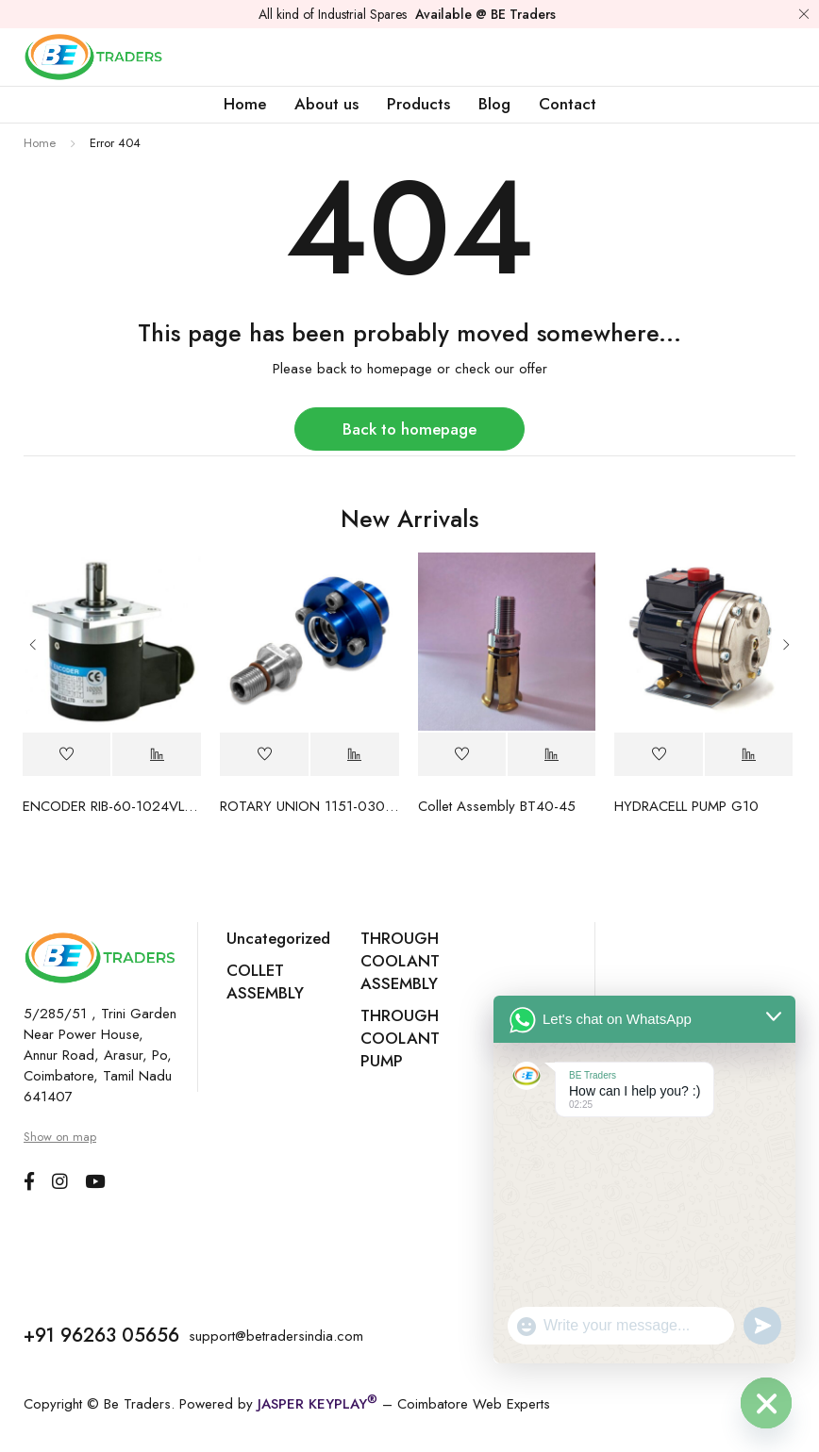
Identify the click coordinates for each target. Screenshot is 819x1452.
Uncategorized (278, 938)
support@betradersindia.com (276, 1336)
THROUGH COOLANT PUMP (400, 1038)
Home (40, 143)
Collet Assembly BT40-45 (497, 806)
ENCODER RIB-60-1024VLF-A (112, 806)
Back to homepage (409, 429)
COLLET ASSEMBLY (265, 981)
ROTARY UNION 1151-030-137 (309, 806)
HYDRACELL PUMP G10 (686, 806)
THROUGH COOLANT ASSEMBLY (400, 961)
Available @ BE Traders (485, 14)
